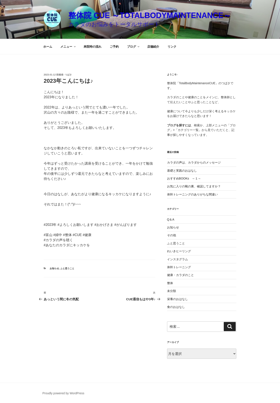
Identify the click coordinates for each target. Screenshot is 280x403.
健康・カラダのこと (180, 275)
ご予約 (114, 46)
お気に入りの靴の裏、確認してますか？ (194, 186)
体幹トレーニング (179, 267)
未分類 (171, 291)
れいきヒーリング (179, 251)
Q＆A (170, 219)
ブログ (133, 46)
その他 (171, 235)
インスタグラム (177, 259)
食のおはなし (176, 307)
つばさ (68, 74)
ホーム (47, 46)
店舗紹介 (153, 46)
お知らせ (54, 268)
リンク (171, 46)
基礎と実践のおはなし (182, 170)
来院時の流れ (92, 46)
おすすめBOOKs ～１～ (184, 178)
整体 (170, 283)
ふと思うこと (67, 268)
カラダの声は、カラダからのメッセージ (194, 162)
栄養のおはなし (177, 299)
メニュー (68, 46)
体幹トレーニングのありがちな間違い (192, 194)
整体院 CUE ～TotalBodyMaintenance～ (149, 15)
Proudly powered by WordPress (63, 393)
